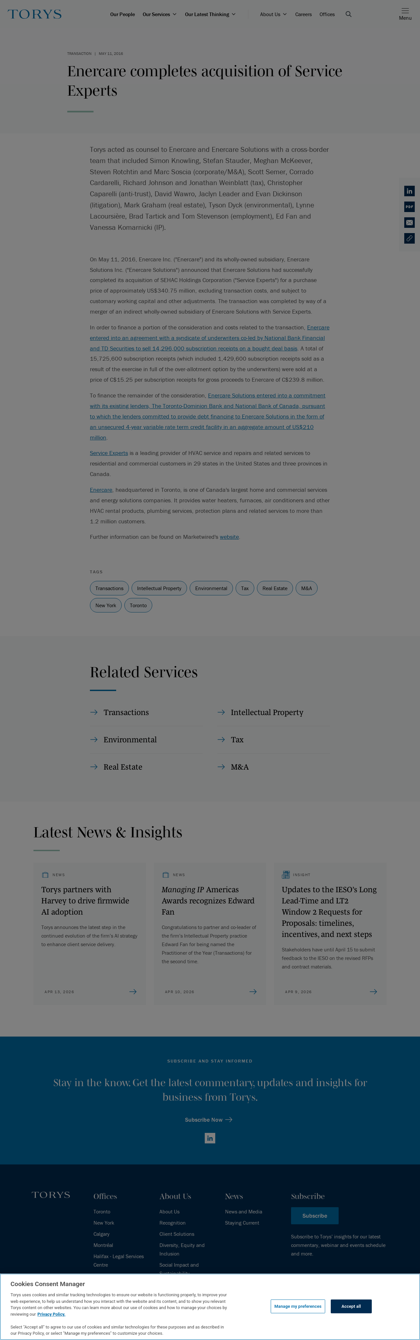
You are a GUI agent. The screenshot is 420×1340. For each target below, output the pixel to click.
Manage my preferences (298, 1306)
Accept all (351, 1306)
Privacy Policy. (51, 1314)
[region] (210, 1307)
